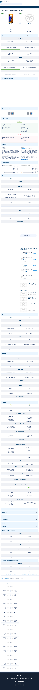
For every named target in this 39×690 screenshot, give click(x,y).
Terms (29, 678)
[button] (1, 4)
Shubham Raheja (24, 148)
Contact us (8, 678)
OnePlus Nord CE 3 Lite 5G (29, 25)
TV (12, 6)
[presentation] (2, 18)
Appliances (18, 6)
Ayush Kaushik (30, 294)
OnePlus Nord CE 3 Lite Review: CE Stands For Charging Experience (32, 284)
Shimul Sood (29, 310)
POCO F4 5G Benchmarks (11, 574)
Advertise (21, 678)
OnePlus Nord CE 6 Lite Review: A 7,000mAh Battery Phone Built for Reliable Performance (32, 293)
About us (13, 678)
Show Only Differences (31, 35)
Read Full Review (24, 159)
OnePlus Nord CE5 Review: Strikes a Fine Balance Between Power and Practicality (32, 303)
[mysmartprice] (5, 2)
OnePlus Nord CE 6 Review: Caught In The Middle (32, 298)
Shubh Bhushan (30, 305)
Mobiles (1, 6)
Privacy (25, 678)
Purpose (17, 678)
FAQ (31, 678)
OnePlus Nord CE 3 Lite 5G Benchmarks (29, 574)
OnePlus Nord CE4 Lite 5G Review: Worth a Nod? (33, 309)
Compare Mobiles (6, 578)
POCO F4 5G (10, 25)
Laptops (7, 6)
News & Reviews (26, 6)
